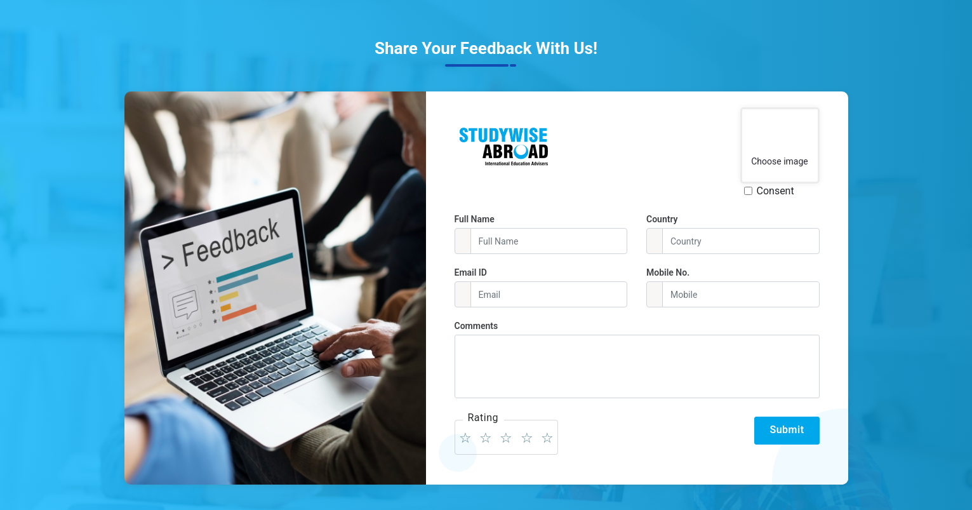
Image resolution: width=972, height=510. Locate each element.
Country (662, 219)
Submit (786, 430)
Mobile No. (667, 272)
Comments (476, 326)
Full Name (475, 219)
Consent (775, 191)
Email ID (471, 272)
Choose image (779, 161)
